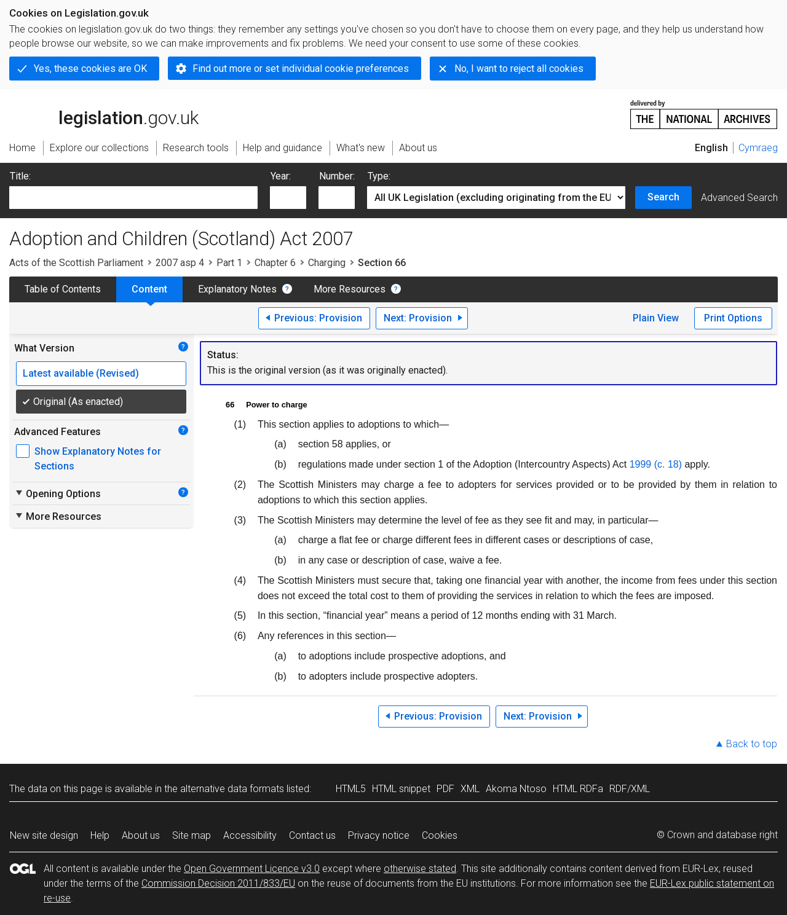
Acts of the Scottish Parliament (76, 263)
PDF (445, 789)
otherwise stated (420, 868)
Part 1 (229, 263)
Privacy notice (378, 835)
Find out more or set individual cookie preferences (300, 68)
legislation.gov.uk (104, 113)
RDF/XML (629, 789)
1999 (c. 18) (656, 464)
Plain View (656, 318)
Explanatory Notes (237, 289)
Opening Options (57, 493)
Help (99, 835)
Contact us (312, 835)
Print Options (733, 318)
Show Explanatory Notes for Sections (97, 459)
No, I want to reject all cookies (518, 68)
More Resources (350, 289)
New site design (44, 835)
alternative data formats (232, 789)
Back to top (751, 744)
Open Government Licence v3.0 (252, 868)
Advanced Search (739, 197)
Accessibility (250, 835)
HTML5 (351, 789)
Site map (191, 835)
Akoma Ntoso (516, 789)
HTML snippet (401, 789)
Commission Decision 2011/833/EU (218, 883)
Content (149, 289)
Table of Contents (63, 289)
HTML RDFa (578, 789)
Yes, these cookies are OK (90, 68)
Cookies (439, 835)
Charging (327, 263)
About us (141, 835)
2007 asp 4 (180, 263)
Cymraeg (758, 148)
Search (663, 197)
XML (470, 789)
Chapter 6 (275, 263)
